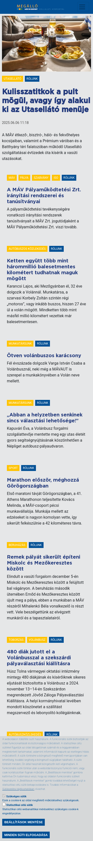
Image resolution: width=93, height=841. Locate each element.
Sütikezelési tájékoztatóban (18, 798)
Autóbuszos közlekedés (27, 249)
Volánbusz (37, 640)
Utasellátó (12, 78)
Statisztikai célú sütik (19, 814)
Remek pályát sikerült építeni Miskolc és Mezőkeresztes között (43, 563)
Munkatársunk (20, 343)
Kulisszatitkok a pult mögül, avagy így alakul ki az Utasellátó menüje (46, 101)
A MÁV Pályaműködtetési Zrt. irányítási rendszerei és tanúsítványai (44, 195)
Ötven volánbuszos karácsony (44, 355)
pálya (24, 177)
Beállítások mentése (23, 831)
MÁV (12, 177)
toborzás (16, 640)
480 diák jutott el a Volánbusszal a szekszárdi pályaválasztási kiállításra (39, 657)
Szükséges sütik (16, 805)
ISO (56, 177)
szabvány (41, 177)
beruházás (17, 545)
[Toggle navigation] (83, 7)
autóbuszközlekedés (25, 734)
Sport (13, 468)
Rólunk (32, 78)
